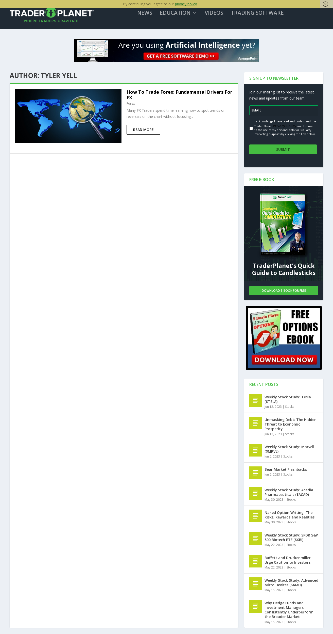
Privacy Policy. (284, 127)
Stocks (289, 407)
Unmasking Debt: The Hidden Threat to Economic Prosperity (291, 424)
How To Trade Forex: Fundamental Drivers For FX (179, 96)
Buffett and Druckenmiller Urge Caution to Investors (288, 560)
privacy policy (186, 4)
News (147, 15)
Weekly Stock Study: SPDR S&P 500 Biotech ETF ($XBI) (291, 537)
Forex (131, 105)
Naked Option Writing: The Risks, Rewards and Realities (289, 515)
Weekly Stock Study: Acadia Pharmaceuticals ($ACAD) (289, 492)
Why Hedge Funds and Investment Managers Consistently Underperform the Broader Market (289, 610)
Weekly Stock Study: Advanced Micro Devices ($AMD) (291, 583)
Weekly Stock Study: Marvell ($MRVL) (289, 449)
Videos (216, 15)
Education (177, 15)
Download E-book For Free (284, 291)
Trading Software (259, 15)
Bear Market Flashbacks (286, 469)
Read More (143, 131)
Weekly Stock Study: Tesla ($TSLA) (288, 399)
